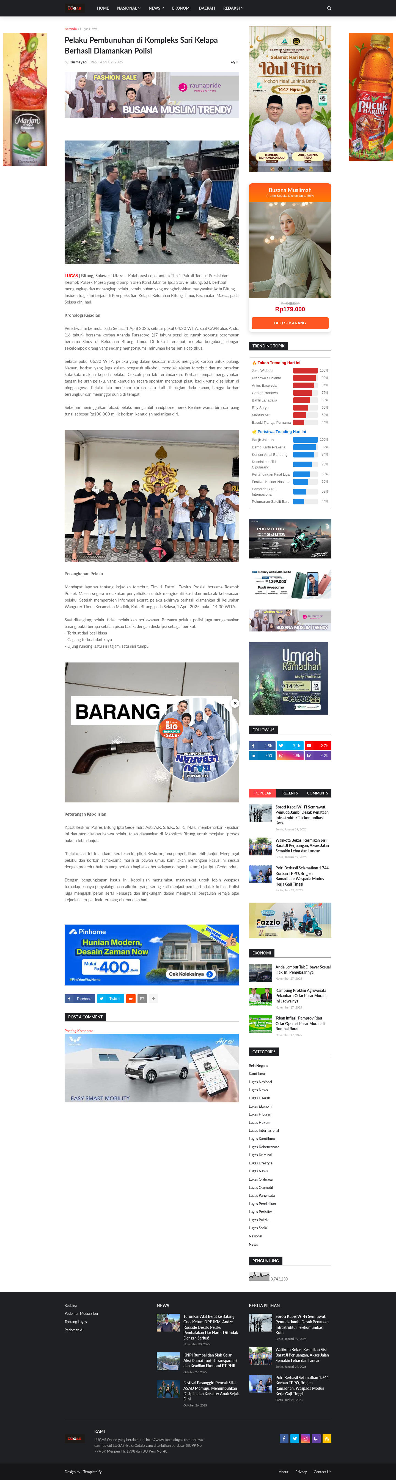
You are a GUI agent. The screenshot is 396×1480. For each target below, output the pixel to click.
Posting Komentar (79, 1031)
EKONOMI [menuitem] (181, 8)
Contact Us (322, 1472)
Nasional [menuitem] (127, 8)
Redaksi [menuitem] (231, 8)
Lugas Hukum (259, 1122)
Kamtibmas (257, 1073)
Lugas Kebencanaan (264, 1147)
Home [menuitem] (103, 8)
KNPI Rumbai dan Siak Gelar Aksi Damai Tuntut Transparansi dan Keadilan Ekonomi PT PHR (210, 1360)
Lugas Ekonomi (261, 1106)
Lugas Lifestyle (261, 1163)
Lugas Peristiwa (261, 1211)
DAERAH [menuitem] (207, 8)
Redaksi (71, 1305)
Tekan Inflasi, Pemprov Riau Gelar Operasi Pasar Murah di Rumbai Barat (300, 1023)
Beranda (71, 29)
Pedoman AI (74, 1330)
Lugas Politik (259, 1220)
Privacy (301, 1472)
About (283, 1472)
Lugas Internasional (264, 1130)
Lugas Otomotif (261, 1187)
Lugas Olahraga (261, 1179)
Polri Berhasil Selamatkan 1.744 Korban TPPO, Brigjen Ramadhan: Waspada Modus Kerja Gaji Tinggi (302, 876)
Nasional (255, 1236)
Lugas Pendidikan (262, 1203)
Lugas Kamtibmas (262, 1138)
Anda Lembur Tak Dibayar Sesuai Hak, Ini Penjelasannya (303, 970)
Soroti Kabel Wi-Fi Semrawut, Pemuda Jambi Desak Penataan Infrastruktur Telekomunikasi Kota (302, 815)
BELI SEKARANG (290, 323)
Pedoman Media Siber (81, 1313)
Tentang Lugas (76, 1321)
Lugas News (88, 29)
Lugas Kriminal (260, 1155)
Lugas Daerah (259, 1098)
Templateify (92, 1472)
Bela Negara (258, 1065)
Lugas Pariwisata (262, 1195)
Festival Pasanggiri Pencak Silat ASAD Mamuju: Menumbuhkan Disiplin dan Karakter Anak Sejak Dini (211, 1390)
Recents (290, 793)
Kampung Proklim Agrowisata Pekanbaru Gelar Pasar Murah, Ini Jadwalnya (301, 995)
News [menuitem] (154, 8)
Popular (262, 793)
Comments (317, 793)
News (253, 1244)
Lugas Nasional (260, 1082)
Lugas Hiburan (260, 1114)
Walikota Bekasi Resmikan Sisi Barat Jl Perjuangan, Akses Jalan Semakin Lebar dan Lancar (302, 845)
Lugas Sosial (258, 1228)
